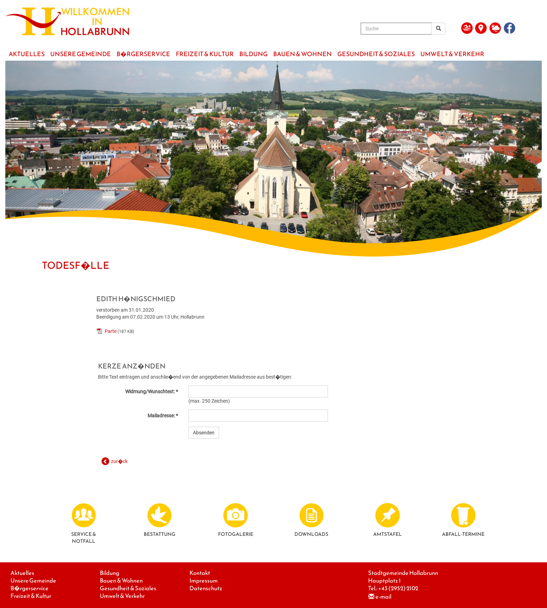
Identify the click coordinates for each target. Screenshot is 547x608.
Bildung (109, 573)
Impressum (203, 580)
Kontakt (199, 573)
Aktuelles (22, 573)
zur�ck (119, 461)
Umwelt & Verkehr (122, 596)
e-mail (383, 596)
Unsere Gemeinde (33, 580)
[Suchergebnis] (438, 29)
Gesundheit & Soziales (128, 588)
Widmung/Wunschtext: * (151, 391)
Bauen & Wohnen (121, 580)
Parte (111, 331)
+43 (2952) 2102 (398, 588)
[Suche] (396, 29)
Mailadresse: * (163, 415)
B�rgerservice (29, 588)
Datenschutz (205, 588)
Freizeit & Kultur (30, 596)
